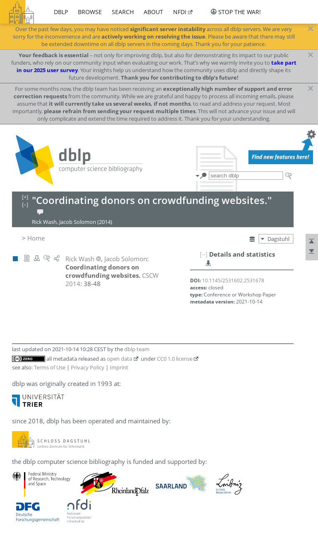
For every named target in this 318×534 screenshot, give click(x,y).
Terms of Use (49, 367)
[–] (203, 254)
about (153, 12)
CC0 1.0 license (175, 358)
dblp (61, 12)
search (123, 12)
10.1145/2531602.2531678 (233, 280)
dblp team (136, 349)
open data (119, 358)
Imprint (119, 367)
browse (90, 12)
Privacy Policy (87, 367)
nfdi (179, 12)
